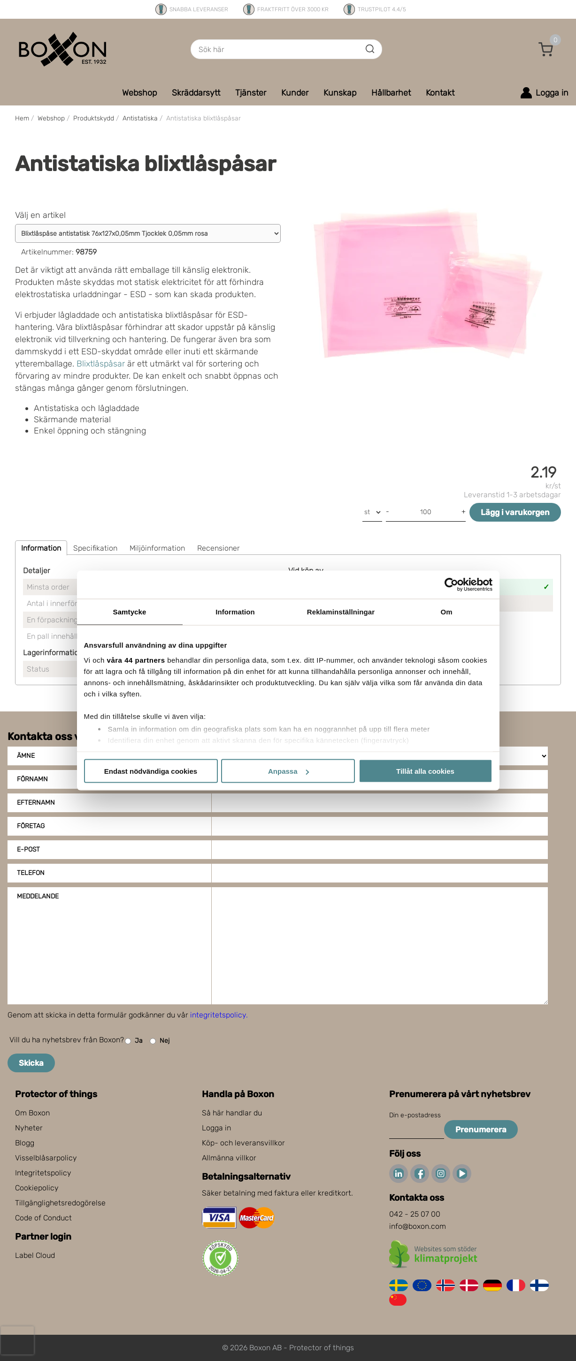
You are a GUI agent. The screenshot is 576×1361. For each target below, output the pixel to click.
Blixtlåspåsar (101, 364)
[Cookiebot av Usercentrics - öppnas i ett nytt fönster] (451, 585)
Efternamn (36, 803)
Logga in (216, 1127)
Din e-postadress (415, 1115)
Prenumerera (481, 1129)
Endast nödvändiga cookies (150, 771)
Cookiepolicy (37, 1187)
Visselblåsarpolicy (46, 1157)
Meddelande (38, 896)
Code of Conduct (43, 1217)
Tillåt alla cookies (425, 771)
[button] (546, 49)
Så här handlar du (232, 1112)
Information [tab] (235, 612)
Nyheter (29, 1127)
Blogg (24, 1142)
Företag (31, 826)
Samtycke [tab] (129, 612)
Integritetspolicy (43, 1172)
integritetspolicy (218, 1014)
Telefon (31, 873)
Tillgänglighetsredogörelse (60, 1202)
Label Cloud (35, 1255)
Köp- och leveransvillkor (243, 1142)
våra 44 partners (136, 660)
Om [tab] (446, 612)
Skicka (31, 1063)
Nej (159, 1041)
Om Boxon (32, 1112)
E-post (28, 849)
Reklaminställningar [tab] (341, 612)
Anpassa (288, 771)
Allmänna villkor (229, 1157)
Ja (134, 1041)
